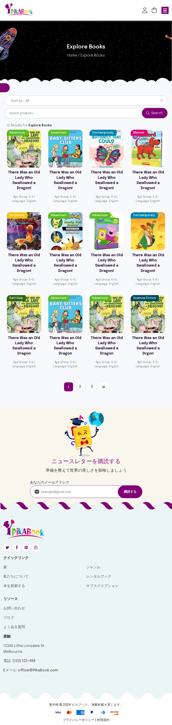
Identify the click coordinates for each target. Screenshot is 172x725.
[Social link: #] (8, 548)
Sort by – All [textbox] (20, 101)
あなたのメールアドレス (49, 482)
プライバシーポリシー (78, 720)
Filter (5, 87)
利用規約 (103, 720)
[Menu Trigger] (165, 10)
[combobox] (86, 100)
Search (157, 113)
